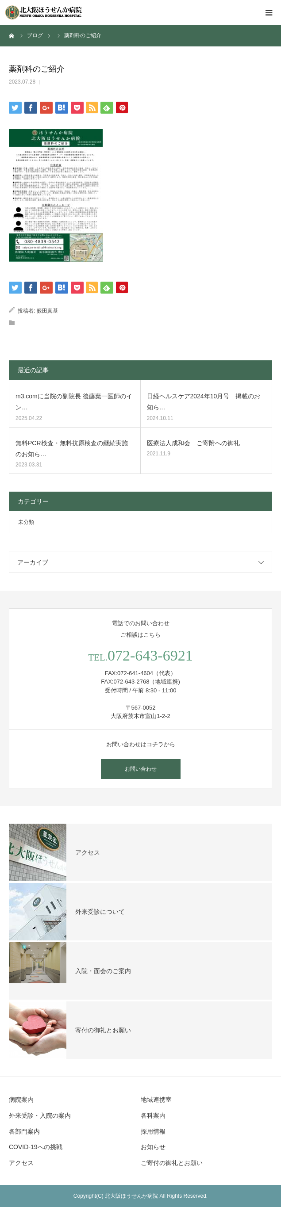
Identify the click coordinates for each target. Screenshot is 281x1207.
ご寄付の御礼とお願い (172, 1162)
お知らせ (153, 1146)
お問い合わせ (141, 769)
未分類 (26, 522)
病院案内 (21, 1099)
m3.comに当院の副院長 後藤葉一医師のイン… (73, 402)
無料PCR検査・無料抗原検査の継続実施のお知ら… (71, 448)
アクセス (21, 1162)
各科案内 (153, 1115)
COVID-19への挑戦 (35, 1146)
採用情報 (153, 1131)
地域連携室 (156, 1099)
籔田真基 (47, 311)
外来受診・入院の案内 (40, 1115)
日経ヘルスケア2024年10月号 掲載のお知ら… (204, 402)
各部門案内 (24, 1131)
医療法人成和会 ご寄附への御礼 (193, 443)
